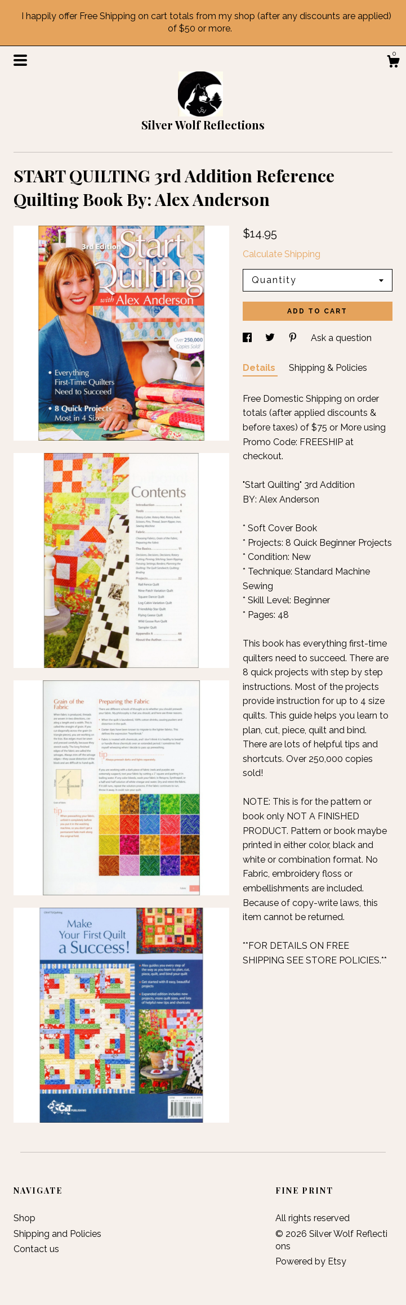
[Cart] (393, 63)
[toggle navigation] (20, 60)
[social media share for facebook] (248, 338)
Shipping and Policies (57, 1233)
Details (260, 367)
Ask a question (341, 338)
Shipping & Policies (328, 367)
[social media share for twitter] (271, 338)
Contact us (36, 1249)
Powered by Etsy (310, 1261)
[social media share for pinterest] (294, 338)
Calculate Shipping (281, 254)
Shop (24, 1218)
